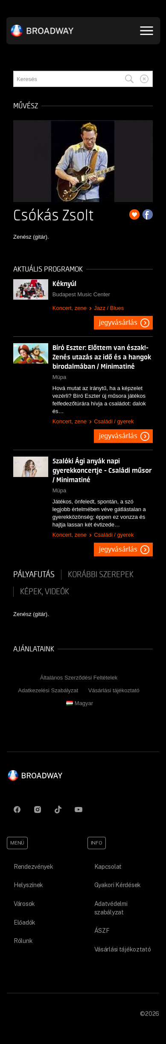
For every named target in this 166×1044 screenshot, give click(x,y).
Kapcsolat (108, 866)
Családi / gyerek (114, 421)
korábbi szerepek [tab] (101, 574)
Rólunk (23, 940)
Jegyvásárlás (118, 323)
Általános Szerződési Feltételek (78, 677)
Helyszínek (28, 885)
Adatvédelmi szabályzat (111, 908)
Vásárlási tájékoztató (114, 690)
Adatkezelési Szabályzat (48, 690)
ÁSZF (102, 930)
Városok (24, 903)
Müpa (59, 377)
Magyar (79, 703)
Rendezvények (33, 866)
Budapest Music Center (81, 294)
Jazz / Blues (109, 308)
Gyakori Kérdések (117, 885)
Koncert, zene (69, 308)
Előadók (24, 922)
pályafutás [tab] (34, 574)
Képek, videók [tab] (44, 591)
